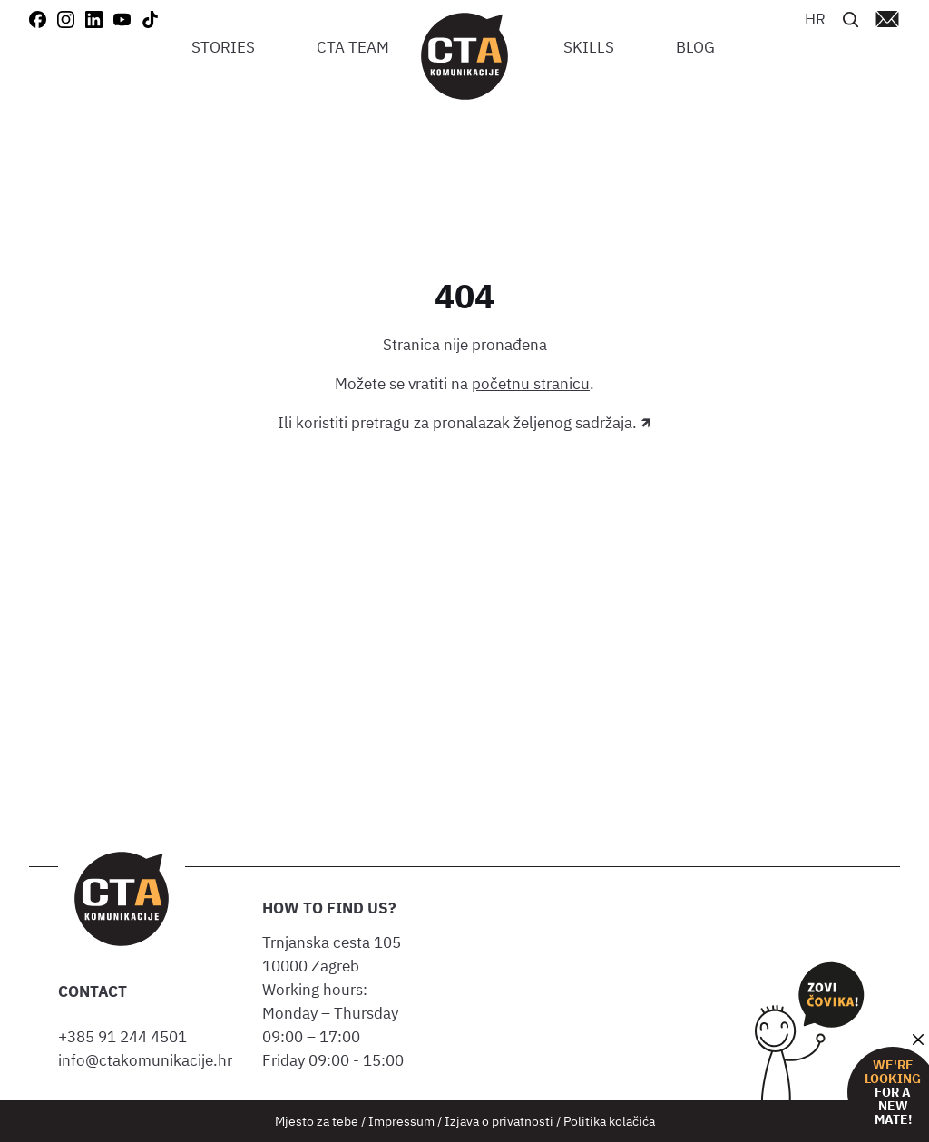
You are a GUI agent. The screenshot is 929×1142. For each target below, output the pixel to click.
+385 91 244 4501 (126, 1036)
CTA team (353, 46)
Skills (588, 46)
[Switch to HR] (815, 17)
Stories (223, 46)
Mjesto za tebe (316, 1120)
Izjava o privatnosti (499, 1120)
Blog (695, 46)
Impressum (401, 1120)
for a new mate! (893, 1093)
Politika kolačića (609, 1120)
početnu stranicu (531, 383)
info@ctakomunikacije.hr (145, 1059)
